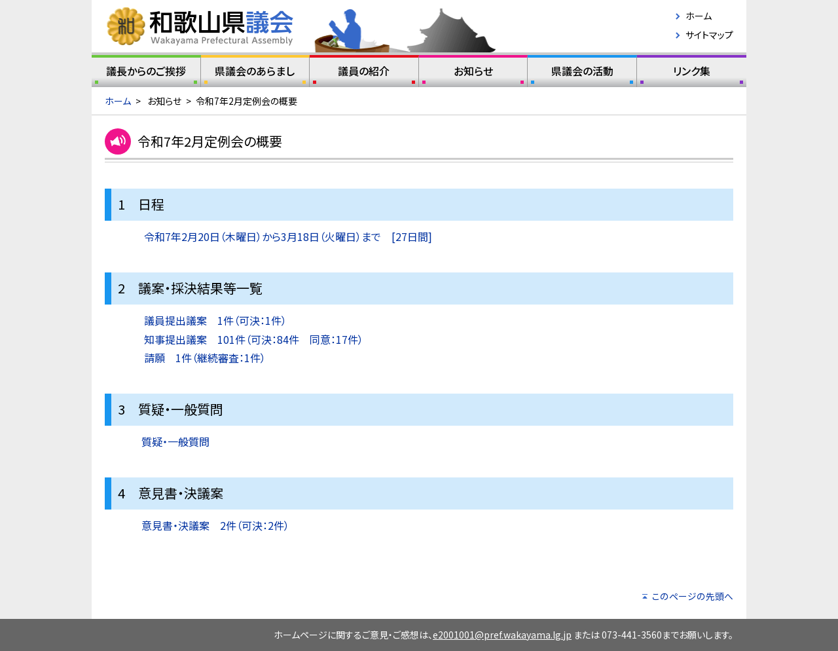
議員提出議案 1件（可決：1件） (215, 320)
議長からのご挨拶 (146, 73)
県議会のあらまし (255, 73)
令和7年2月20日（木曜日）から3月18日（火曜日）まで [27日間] (288, 236)
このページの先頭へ (692, 596)
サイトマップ (709, 34)
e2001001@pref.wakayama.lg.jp (502, 634)
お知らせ (473, 73)
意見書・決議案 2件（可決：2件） (215, 525)
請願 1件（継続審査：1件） (205, 357)
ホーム (698, 15)
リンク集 (691, 73)
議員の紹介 (364, 73)
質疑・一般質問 (175, 441)
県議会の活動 (582, 73)
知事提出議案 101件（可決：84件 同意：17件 (251, 339)
